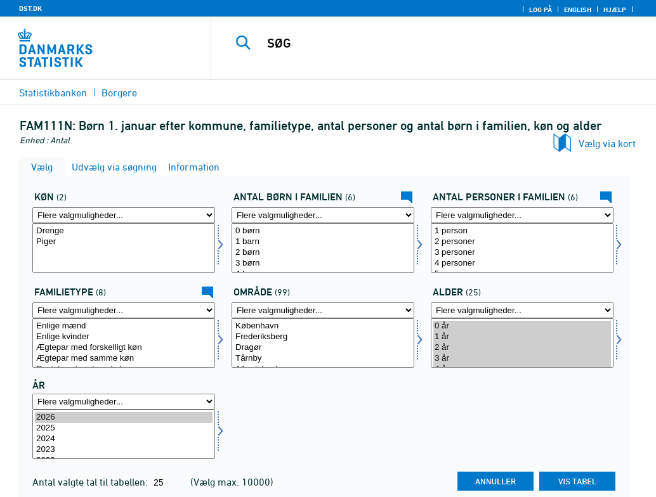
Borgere (119, 92)
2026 (124, 417)
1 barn (323, 241)
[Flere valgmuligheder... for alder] (522, 310)
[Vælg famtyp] (123, 343)
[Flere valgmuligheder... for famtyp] (123, 310)
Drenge (124, 231)
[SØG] (437, 43)
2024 (124, 439)
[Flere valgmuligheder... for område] (323, 310)
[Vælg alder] (522, 343)
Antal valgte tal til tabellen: (91, 481)
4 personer (522, 263)
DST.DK (30, 8)
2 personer (522, 241)
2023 (124, 449)
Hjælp (614, 9)
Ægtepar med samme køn (124, 358)
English (577, 9)
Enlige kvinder (124, 337)
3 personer (522, 252)
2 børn (323, 252)
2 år (522, 347)
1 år (522, 337)
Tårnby (323, 358)
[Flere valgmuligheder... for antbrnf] (323, 215)
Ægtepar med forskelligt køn (124, 347)
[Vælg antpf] (522, 248)
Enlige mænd (124, 326)
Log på (540, 9)
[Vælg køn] (123, 248)
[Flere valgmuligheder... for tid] (123, 402)
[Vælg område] (323, 343)
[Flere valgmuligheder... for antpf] (522, 215)
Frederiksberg (323, 337)
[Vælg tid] (123, 434)
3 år (522, 358)
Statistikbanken (53, 92)
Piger (124, 241)
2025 (124, 428)
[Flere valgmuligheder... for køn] (123, 215)
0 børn (323, 231)
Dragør (323, 347)
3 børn (323, 263)
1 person (522, 231)
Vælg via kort (607, 143)
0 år (522, 326)
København (323, 326)
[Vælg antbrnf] (323, 248)
